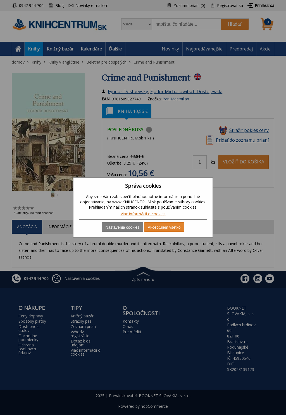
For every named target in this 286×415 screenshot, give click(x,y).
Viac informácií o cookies (143, 213)
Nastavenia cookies (122, 227)
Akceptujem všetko (164, 227)
